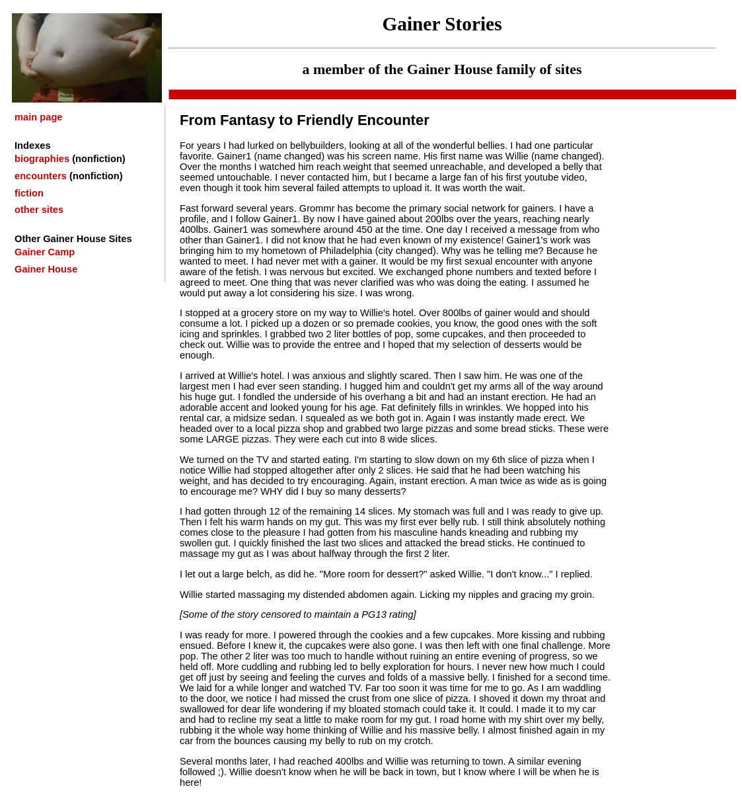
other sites (39, 209)
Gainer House (46, 269)
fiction (29, 193)
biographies (42, 158)
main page (39, 117)
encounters (41, 176)
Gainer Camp (45, 252)
